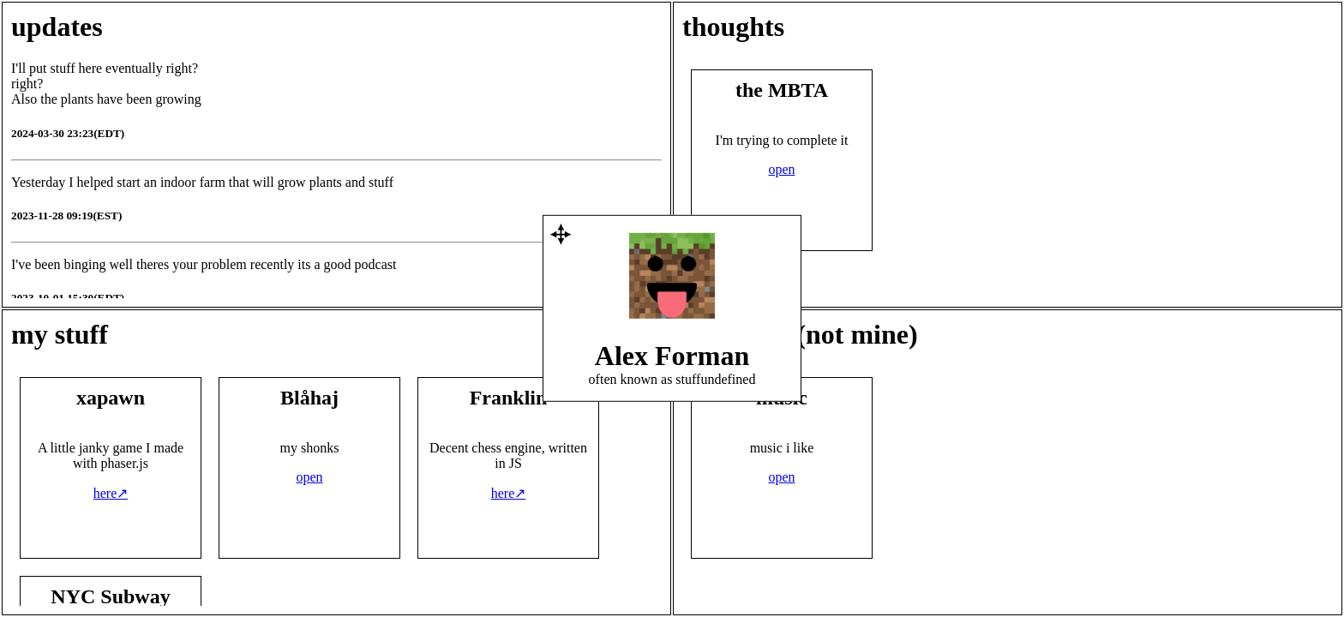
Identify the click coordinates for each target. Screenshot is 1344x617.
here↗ (111, 493)
